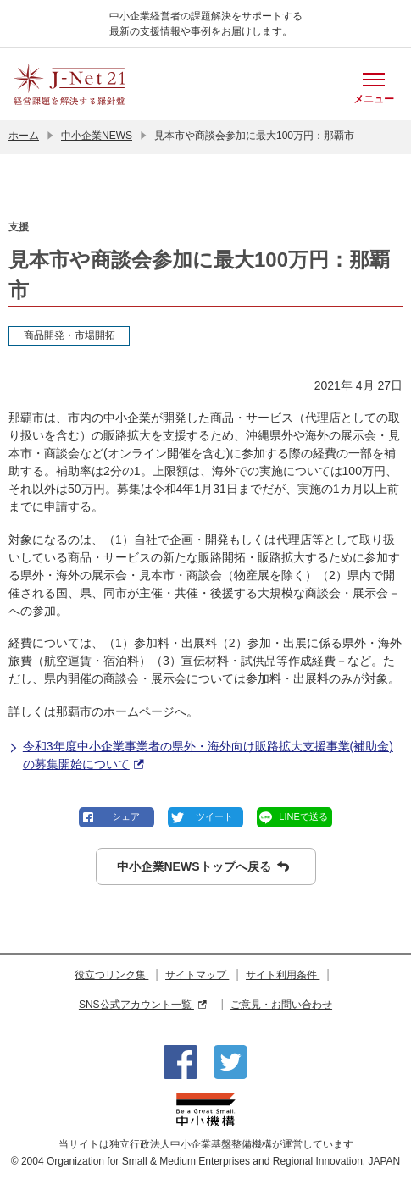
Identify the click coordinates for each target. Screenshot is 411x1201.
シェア (126, 816)
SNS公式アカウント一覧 (143, 1004)
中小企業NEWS (96, 135)
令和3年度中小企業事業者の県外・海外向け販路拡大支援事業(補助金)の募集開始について (200, 756)
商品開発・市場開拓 (69, 335)
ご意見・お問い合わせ (281, 1004)
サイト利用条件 (282, 975)
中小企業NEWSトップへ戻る (203, 867)
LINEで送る (303, 816)
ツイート (214, 816)
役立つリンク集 (111, 975)
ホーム (23, 135)
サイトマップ (197, 975)
